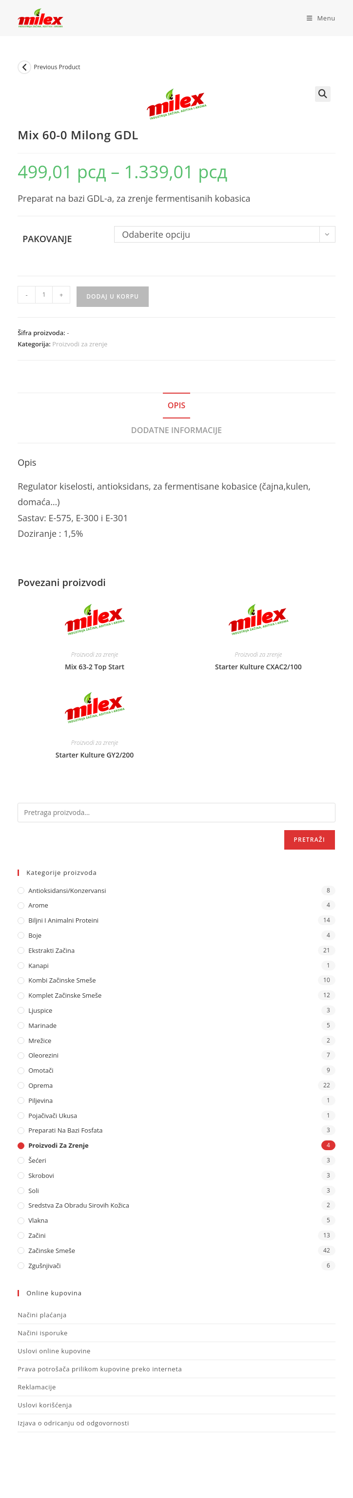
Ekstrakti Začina (51, 950)
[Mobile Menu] (317, 18)
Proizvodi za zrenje (79, 344)
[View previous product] (24, 67)
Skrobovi (41, 1175)
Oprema (40, 1085)
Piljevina (40, 1100)
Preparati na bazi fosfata (65, 1130)
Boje (34, 935)
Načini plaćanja (42, 1314)
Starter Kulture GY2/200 (95, 754)
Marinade (42, 1025)
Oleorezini (43, 1055)
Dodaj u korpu (112, 296)
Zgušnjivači (44, 1265)
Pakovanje (47, 239)
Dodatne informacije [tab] (176, 430)
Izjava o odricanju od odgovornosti (73, 1423)
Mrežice (39, 1040)
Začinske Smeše (51, 1250)
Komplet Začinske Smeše (64, 995)
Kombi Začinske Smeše (62, 980)
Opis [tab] (177, 405)
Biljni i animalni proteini (63, 920)
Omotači (40, 1070)
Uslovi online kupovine (54, 1350)
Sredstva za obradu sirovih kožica (78, 1205)
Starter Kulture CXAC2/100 (258, 666)
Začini (36, 1235)
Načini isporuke (43, 1332)
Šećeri (37, 1160)
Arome (38, 905)
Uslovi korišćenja (45, 1405)
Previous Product (57, 67)
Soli (33, 1190)
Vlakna (38, 1220)
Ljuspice (40, 1010)
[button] (323, 94)
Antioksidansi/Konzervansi (67, 890)
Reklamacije (37, 1387)
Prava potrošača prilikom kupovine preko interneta (100, 1369)
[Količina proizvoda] (44, 294)
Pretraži (309, 839)
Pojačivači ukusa (52, 1115)
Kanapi (38, 965)
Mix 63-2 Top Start (94, 666)
